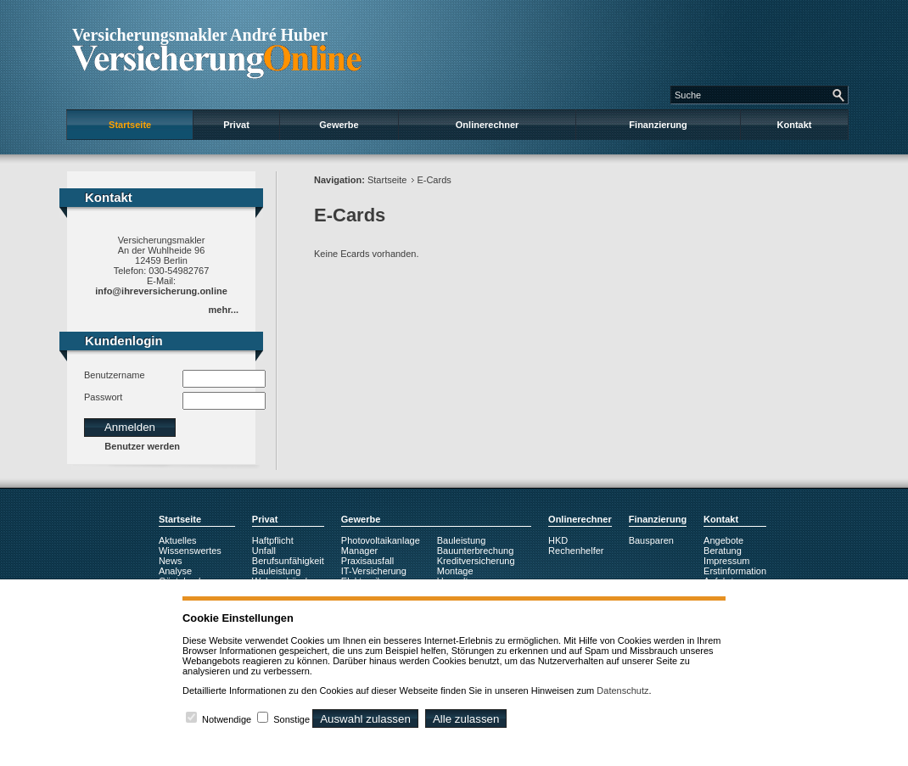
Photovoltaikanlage (380, 540)
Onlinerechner (487, 125)
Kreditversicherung (476, 561)
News (170, 561)
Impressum (726, 561)
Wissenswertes (190, 550)
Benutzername (114, 375)
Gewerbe (338, 125)
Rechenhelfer (575, 550)
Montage (455, 571)
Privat (236, 125)
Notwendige (226, 719)
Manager (359, 550)
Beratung (722, 550)
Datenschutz (622, 690)
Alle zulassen (466, 719)
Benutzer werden (142, 446)
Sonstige (291, 719)
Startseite (130, 125)
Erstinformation (734, 571)
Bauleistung (276, 571)
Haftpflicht (273, 540)
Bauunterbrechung (475, 550)
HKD (558, 540)
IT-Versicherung (373, 571)
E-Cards (434, 180)
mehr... (223, 310)
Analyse (175, 571)
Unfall (264, 550)
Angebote (723, 540)
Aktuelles (178, 540)
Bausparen (651, 540)
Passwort (103, 397)
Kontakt (794, 125)
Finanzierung (658, 125)
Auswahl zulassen (365, 719)
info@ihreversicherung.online (161, 291)
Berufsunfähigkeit (288, 561)
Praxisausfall (367, 561)
